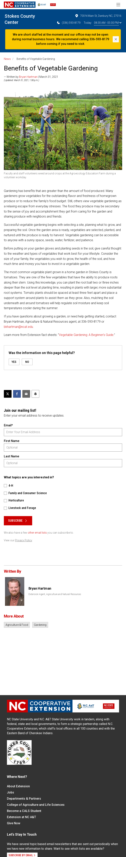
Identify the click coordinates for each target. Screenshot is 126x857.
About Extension (18, 786)
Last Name (11, 456)
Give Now (13, 823)
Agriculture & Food (17, 624)
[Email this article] (26, 394)
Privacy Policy (23, 540)
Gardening (40, 624)
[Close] (116, 39)
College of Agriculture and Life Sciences (36, 805)
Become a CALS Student (24, 811)
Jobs (10, 792)
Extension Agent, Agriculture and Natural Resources (55, 594)
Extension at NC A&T (21, 817)
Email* (8, 425)
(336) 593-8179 (68, 23)
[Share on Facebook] (17, 394)
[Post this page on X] (8, 394)
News (7, 58)
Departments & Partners (24, 798)
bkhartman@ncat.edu (18, 327)
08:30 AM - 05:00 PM (107, 22)
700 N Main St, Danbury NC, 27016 (98, 16)
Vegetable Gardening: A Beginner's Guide (86, 335)
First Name (11, 441)
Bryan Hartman (28, 76)
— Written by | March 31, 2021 (31, 76)
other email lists (37, 532)
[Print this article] (35, 394)
